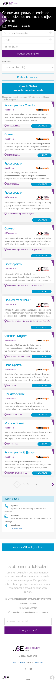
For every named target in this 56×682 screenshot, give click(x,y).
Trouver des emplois (28, 53)
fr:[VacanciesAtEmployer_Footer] (28, 547)
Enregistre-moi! (28, 630)
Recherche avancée (28, 77)
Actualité (6, 61)
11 (35, 484)
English (39, 662)
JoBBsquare (16, 528)
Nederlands (19, 662)
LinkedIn (31, 669)
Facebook (25, 669)
